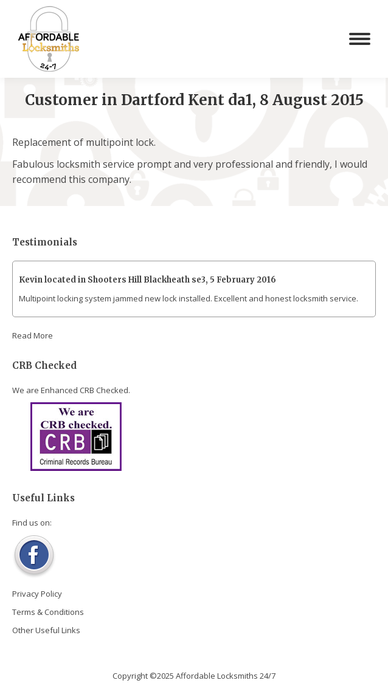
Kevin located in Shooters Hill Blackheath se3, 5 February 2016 (147, 280)
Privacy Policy (37, 593)
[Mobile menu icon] (360, 39)
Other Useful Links (46, 630)
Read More (32, 335)
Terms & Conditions (48, 611)
